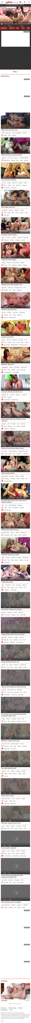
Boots (5, 721)
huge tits (21, 182)
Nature (5, 853)
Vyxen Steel (6, 215)
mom (25, 287)
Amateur (18, 426)
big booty (23, 423)
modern (25, 132)
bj (7, 664)
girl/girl (17, 476)
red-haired (17, 367)
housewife (26, 237)
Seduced (6, 290)
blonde (3, 664)
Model (9, 212)
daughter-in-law (18, 287)
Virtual (15, 828)
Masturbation (7, 160)
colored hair (8, 585)
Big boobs (26, 160)
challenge (9, 612)
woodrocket (4, 210)
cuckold (14, 237)
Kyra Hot (6, 317)
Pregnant (13, 160)
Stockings (16, 639)
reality (25, 182)
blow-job (9, 262)
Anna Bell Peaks (7, 372)
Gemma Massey (7, 855)
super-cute (10, 287)
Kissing (20, 587)
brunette (22, 262)
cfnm (13, 798)
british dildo (25, 557)
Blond (5, 185)
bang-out (11, 210)
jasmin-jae (20, 689)
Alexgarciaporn (7, 399)
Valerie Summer (7, 510)
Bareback (23, 853)
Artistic (14, 315)
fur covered (10, 157)
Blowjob (23, 426)
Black (5, 560)
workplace (14, 718)
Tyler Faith (6, 642)
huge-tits (4, 771)
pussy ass (19, 905)
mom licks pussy (6, 905)
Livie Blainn (6, 590)
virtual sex (19, 826)
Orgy (8, 667)
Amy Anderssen (19, 642)
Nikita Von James (23, 344)
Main (2, 4)
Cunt (10, 265)
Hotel (5, 212)
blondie (22, 476)
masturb (4, 157)
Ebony (12, 560)
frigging (3, 262)
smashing (20, 237)
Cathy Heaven (7, 694)
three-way (12, 476)
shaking (4, 612)
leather (3, 718)
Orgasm (9, 342)
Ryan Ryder (20, 694)
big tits (3, 340)
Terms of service (12, 1008)
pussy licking (16, 262)
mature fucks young (6, 132)
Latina (23, 639)
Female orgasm (20, 882)
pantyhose (4, 637)
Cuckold (23, 240)
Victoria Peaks (13, 590)
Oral (5, 667)
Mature (5, 135)
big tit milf (14, 182)
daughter (26, 905)
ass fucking (4, 880)
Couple (16, 212)
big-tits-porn (22, 312)
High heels (19, 721)
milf (9, 423)
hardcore (14, 423)
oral (26, 340)
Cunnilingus (25, 453)
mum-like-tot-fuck (12, 689)
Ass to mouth (7, 614)
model (22, 210)
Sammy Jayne (23, 855)
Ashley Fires (6, 803)
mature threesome (13, 451)
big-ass (23, 771)
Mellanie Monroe (14, 344)
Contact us (3, 1008)
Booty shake (23, 614)
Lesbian (26, 342)
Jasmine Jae (14, 694)
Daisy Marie (12, 642)
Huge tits (15, 773)
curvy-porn (15, 312)
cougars (16, 637)
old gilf (7, 557)
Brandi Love (13, 803)
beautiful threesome (23, 451)
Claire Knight (7, 562)
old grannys (23, 532)
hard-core (11, 637)
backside (21, 340)
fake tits (8, 340)
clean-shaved (5, 476)
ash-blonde (14, 340)
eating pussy (24, 367)
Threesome (24, 185)
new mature (4, 451)
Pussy (5, 342)
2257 (11, 1009)
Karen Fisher (7, 187)
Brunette (20, 265)
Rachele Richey (12, 317)
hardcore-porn (5, 394)
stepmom (13, 905)
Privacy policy (4, 1009)
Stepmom (14, 135)
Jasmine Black (15, 855)
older (3, 557)
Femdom (6, 801)
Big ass (24, 773)
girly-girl (18, 771)
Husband (12, 240)
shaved (11, 664)
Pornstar (19, 746)
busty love (4, 287)
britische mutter (5, 532)
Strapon (12, 587)
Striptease (13, 614)
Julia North (6, 428)
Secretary (13, 721)
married (8, 237)
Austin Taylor (7, 344)
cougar (9, 182)
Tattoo (26, 212)
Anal (14, 426)
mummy (4, 182)
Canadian (21, 212)
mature (12, 532)
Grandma (24, 535)
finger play (17, 880)
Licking (18, 342)
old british (13, 557)
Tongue (5, 265)
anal (18, 423)
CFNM (10, 801)
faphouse (25, 585)
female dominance (6, 798)
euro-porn (12, 394)
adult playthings (12, 505)
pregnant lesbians (24, 157)
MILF (14, 185)
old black (19, 557)
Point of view (7, 828)
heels (19, 718)
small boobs (23, 664)
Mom (9, 135)
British (18, 478)
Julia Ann (6, 776)
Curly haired (6, 535)
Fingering (25, 265)
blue (3, 585)
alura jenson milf (5, 743)
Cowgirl (15, 667)
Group (21, 160)
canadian (17, 210)
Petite (14, 882)
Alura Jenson (14, 187)
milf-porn (9, 312)
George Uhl (12, 428)
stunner (23, 798)
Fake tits (9, 185)
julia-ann (13, 771)
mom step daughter (17, 132)
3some (3, 237)
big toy (8, 718)
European (6, 315)
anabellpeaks (5, 367)
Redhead (13, 369)
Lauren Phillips (15, 372)
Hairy (17, 160)
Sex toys (26, 560)
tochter (17, 532)
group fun (4, 423)
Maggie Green (15, 399)
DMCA (20, 1008)
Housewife (17, 240)
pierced (11, 367)
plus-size (16, 157)
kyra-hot (4, 312)
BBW (8, 587)
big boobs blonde (15, 743)
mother (24, 826)
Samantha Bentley (8, 481)
